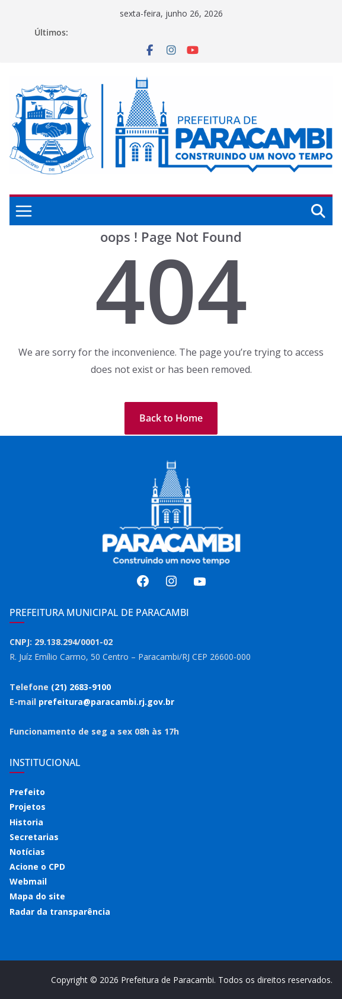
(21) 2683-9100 (81, 686)
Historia (26, 822)
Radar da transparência (59, 911)
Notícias (27, 851)
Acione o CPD (37, 866)
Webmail (28, 881)
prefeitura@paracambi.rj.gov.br (106, 701)
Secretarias (34, 836)
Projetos (27, 806)
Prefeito (27, 791)
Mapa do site (37, 896)
